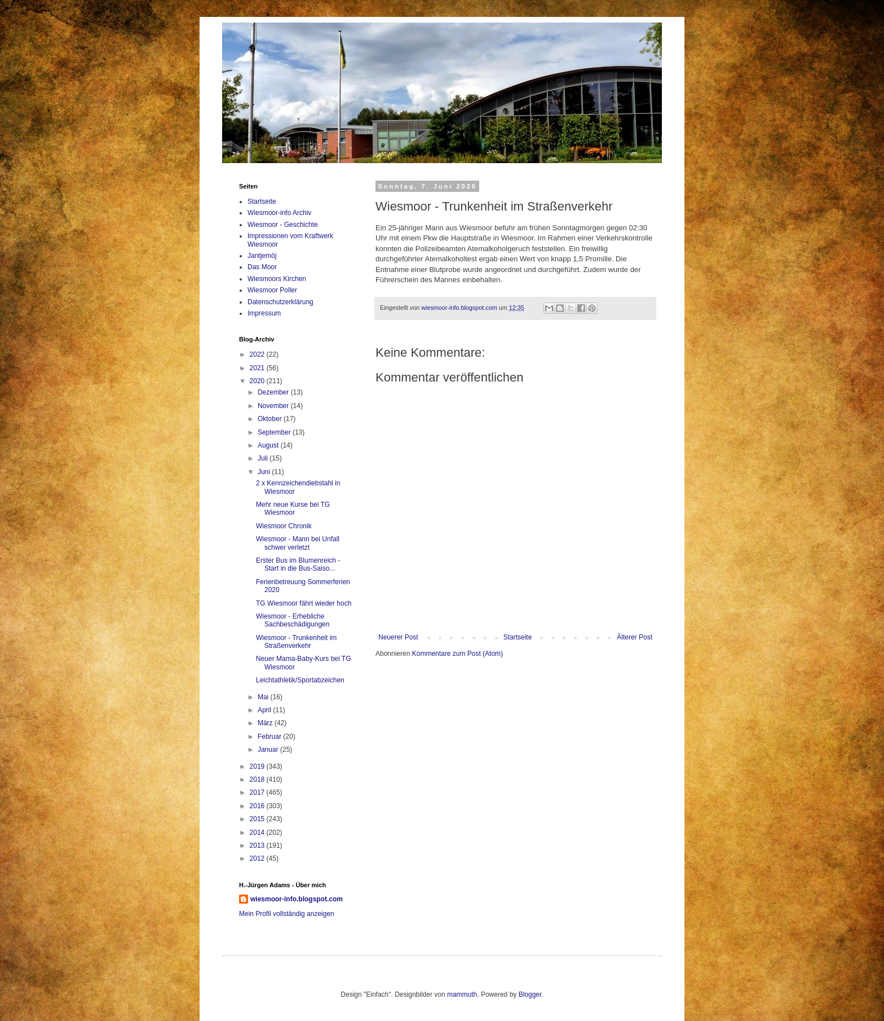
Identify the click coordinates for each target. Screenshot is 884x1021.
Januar (269, 749)
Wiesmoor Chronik (284, 526)
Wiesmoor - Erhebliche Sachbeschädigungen (292, 620)
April (265, 710)
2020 (258, 381)
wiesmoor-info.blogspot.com (296, 899)
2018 (258, 779)
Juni (265, 472)
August (269, 445)
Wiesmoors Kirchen (276, 279)
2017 (258, 792)
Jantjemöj (261, 256)
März (266, 723)
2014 (258, 832)
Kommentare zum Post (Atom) (457, 654)
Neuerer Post (398, 637)
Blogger (530, 994)
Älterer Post (634, 637)
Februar (270, 736)
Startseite (517, 637)
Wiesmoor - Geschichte (282, 225)
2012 (258, 858)
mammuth (462, 994)
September (275, 432)
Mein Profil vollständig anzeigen (286, 914)
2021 (258, 368)
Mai (264, 697)
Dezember (274, 392)
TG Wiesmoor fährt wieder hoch (303, 603)
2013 (258, 845)
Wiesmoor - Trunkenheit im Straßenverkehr (296, 642)
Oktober (271, 419)
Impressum (264, 313)
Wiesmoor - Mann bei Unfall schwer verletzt (297, 543)
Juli (263, 458)
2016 (258, 806)
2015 (258, 819)
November (274, 406)
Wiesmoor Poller (272, 290)
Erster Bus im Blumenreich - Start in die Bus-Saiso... (298, 564)
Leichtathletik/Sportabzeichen (300, 680)
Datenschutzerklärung (280, 302)
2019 (258, 766)
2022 (258, 354)
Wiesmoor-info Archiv (279, 213)
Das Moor (262, 267)
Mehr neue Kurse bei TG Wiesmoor (293, 508)
